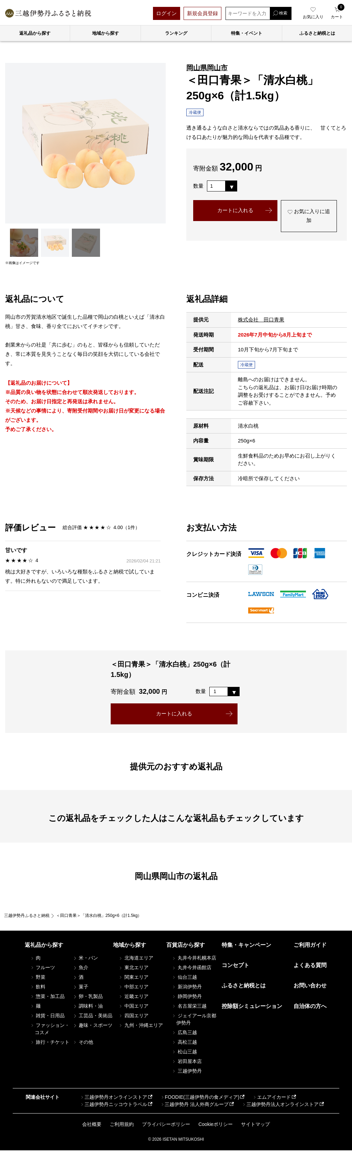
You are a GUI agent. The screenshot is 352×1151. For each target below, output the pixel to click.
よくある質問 (310, 965)
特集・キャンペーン (246, 945)
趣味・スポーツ (92, 1025)
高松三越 (184, 1042)
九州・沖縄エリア (140, 1025)
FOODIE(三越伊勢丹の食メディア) (199, 1097)
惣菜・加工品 (47, 996)
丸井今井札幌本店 (194, 958)
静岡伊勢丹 (187, 996)
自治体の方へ (310, 1006)
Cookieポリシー (215, 1125)
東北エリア (133, 968)
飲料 (38, 987)
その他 (83, 1042)
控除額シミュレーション (252, 1006)
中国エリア (133, 1006)
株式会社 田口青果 (261, 319)
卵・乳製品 (88, 996)
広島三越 (184, 1032)
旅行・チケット (50, 1042)
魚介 (80, 968)
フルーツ (42, 968)
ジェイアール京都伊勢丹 (194, 1019)
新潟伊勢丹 (187, 987)
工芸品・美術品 (92, 1016)
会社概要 (91, 1125)
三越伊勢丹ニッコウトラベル (113, 1104)
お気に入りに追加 (308, 216)
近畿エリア (133, 996)
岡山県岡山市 (207, 68)
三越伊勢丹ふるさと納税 (27, 915)
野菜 (38, 977)
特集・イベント (246, 33)
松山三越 (184, 1052)
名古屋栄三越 (189, 1006)
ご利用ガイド (310, 945)
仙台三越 (184, 977)
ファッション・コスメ (50, 1029)
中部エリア (133, 987)
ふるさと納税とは (244, 986)
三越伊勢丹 (187, 1071)
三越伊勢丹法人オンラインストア (280, 1104)
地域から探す (105, 33)
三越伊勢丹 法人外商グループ (194, 1104)
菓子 (80, 987)
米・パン (85, 958)
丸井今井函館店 (191, 968)
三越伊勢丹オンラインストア (113, 1097)
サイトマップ (255, 1125)
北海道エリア (135, 958)
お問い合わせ (310, 986)
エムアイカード (271, 1097)
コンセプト (235, 965)
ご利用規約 (122, 1125)
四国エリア (133, 1016)
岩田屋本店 (187, 1061)
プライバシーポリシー (166, 1125)
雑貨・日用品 (47, 1016)
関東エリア (133, 977)
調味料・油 (88, 1006)
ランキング (176, 33)
